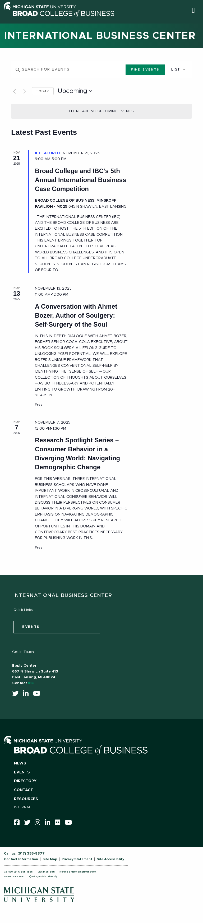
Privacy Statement (77, 859)
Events (22, 772)
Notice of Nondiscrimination (77, 872)
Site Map (50, 859)
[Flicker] (59, 823)
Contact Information (21, 859)
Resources (26, 799)
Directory (25, 781)
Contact (23, 790)
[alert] (101, 111)
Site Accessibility (110, 859)
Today (42, 91)
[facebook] (18, 823)
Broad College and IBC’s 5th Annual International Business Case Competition (80, 179)
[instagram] (39, 823)
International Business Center (100, 36)
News (20, 763)
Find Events (145, 69)
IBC (31, 683)
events (30, 627)
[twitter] (17, 695)
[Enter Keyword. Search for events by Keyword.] (68, 69)
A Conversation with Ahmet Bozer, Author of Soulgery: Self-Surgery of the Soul (76, 315)
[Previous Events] (14, 91)
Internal (22, 807)
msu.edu (49, 872)
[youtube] (38, 695)
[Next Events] (24, 91)
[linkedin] (27, 695)
